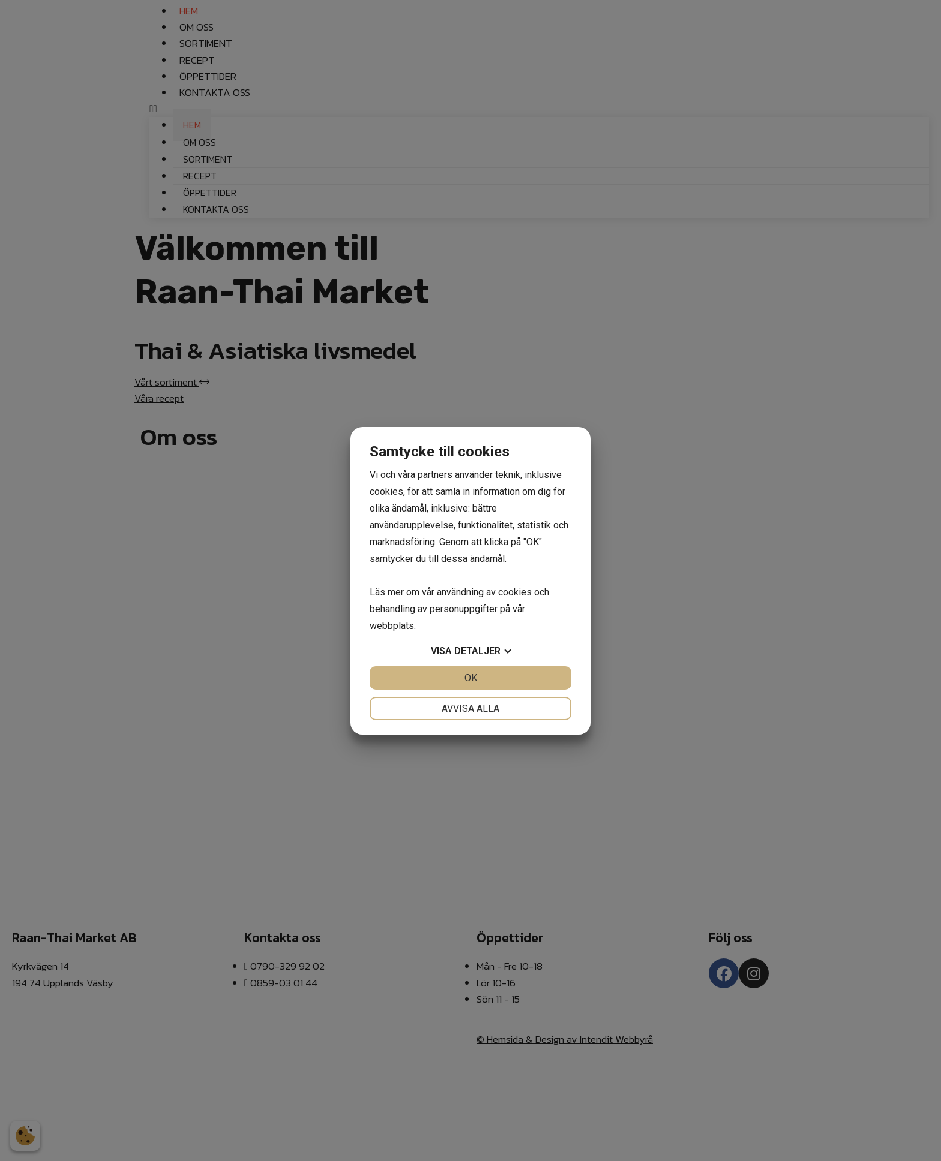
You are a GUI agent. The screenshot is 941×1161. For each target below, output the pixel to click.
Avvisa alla (470, 708)
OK (470, 678)
